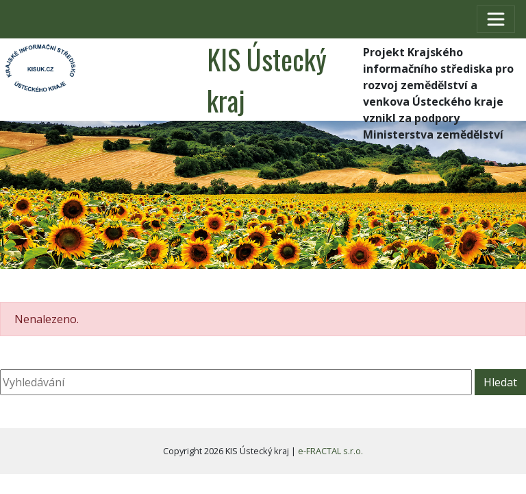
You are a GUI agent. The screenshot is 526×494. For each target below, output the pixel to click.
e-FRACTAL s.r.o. (330, 451)
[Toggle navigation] (496, 19)
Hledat (500, 382)
